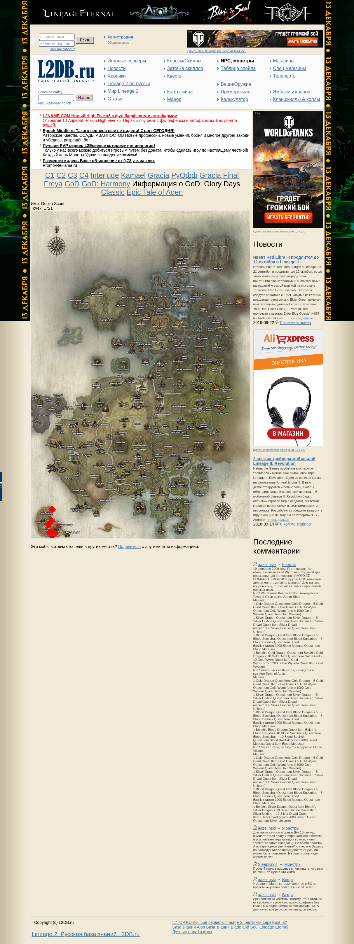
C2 (61, 175)
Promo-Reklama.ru (60, 165)
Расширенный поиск (54, 103)
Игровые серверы (127, 60)
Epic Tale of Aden (155, 192)
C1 (50, 175)
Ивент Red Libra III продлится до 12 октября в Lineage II (286, 259)
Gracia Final (219, 175)
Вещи (287, 879)
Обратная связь (118, 42)
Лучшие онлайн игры (192, 931)
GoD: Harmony (105, 184)
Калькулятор (234, 99)
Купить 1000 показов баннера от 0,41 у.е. (216, 51)
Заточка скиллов (185, 68)
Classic (113, 192)
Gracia (158, 175)
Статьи (115, 98)
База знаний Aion (188, 927)
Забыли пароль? (62, 49)
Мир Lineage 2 (123, 91)
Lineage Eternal (274, 927)
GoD (71, 184)
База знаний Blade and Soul (232, 927)
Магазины (283, 60)
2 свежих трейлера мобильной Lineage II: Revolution (284, 461)
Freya (53, 184)
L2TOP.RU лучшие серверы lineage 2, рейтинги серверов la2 (229, 922)
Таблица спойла (238, 68)
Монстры (290, 828)
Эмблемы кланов (291, 91)
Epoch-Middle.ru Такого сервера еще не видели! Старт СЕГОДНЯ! (109, 130)
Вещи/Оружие (236, 84)
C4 (83, 175)
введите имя (52, 36)
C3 (72, 175)
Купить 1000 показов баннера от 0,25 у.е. (279, 231)
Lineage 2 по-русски (129, 83)
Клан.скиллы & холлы (296, 99)
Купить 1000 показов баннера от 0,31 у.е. (279, 450)
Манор (174, 99)
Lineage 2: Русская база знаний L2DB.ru (86, 934)
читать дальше (302, 318)
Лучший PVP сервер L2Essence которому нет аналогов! (99, 145)
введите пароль (55, 43)
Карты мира (180, 91)
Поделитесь (129, 546)
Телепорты (285, 75)
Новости (117, 68)
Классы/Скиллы (184, 60)
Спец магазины (289, 68)
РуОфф (184, 175)
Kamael (133, 175)
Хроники (117, 75)
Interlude (104, 175)
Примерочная (235, 91)
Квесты (175, 75)
